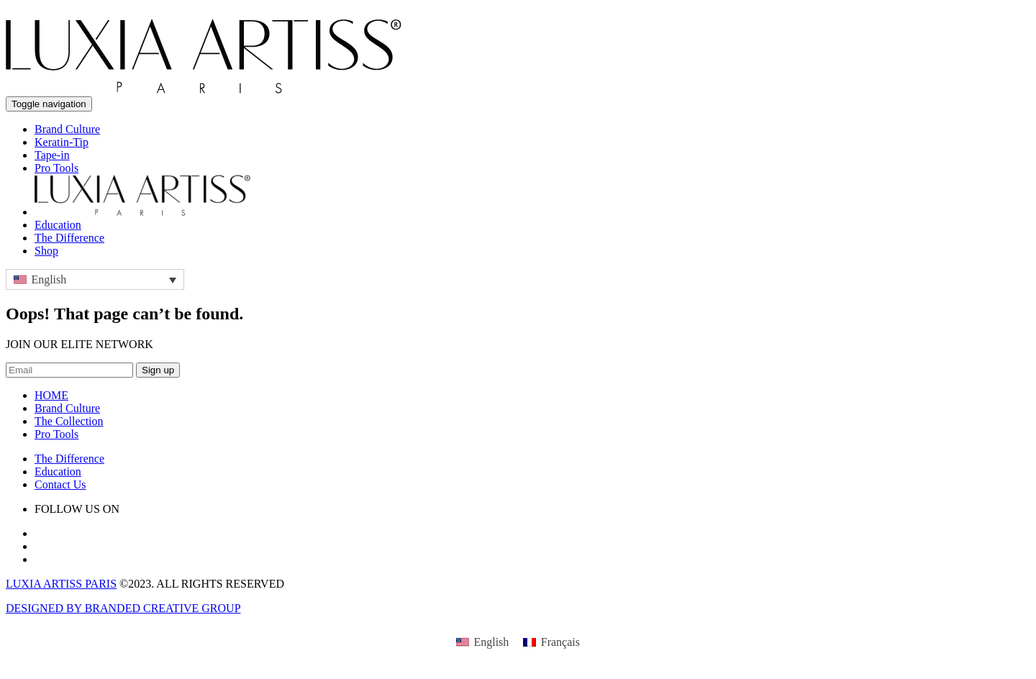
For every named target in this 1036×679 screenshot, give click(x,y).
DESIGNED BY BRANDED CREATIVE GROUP (123, 608)
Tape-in (52, 155)
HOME (51, 395)
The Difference (69, 238)
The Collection (69, 421)
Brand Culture (67, 129)
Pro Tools (56, 168)
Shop (46, 251)
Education (58, 225)
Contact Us (60, 484)
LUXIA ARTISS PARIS (61, 584)
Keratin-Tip (61, 142)
